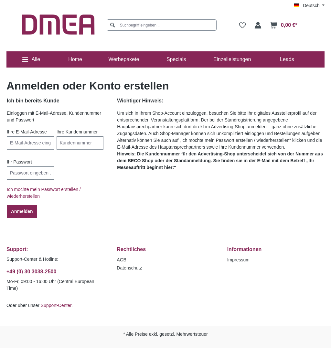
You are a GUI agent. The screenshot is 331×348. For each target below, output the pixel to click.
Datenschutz (129, 267)
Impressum (238, 259)
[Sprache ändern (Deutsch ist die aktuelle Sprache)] (309, 5)
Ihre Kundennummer (77, 131)
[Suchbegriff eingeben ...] (164, 25)
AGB (121, 259)
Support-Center (56, 305)
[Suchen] (113, 25)
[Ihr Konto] (258, 25)
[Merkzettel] (242, 25)
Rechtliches (131, 249)
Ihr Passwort (19, 161)
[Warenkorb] (284, 25)
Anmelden (22, 211)
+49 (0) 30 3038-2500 (31, 271)
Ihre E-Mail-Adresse (27, 131)
